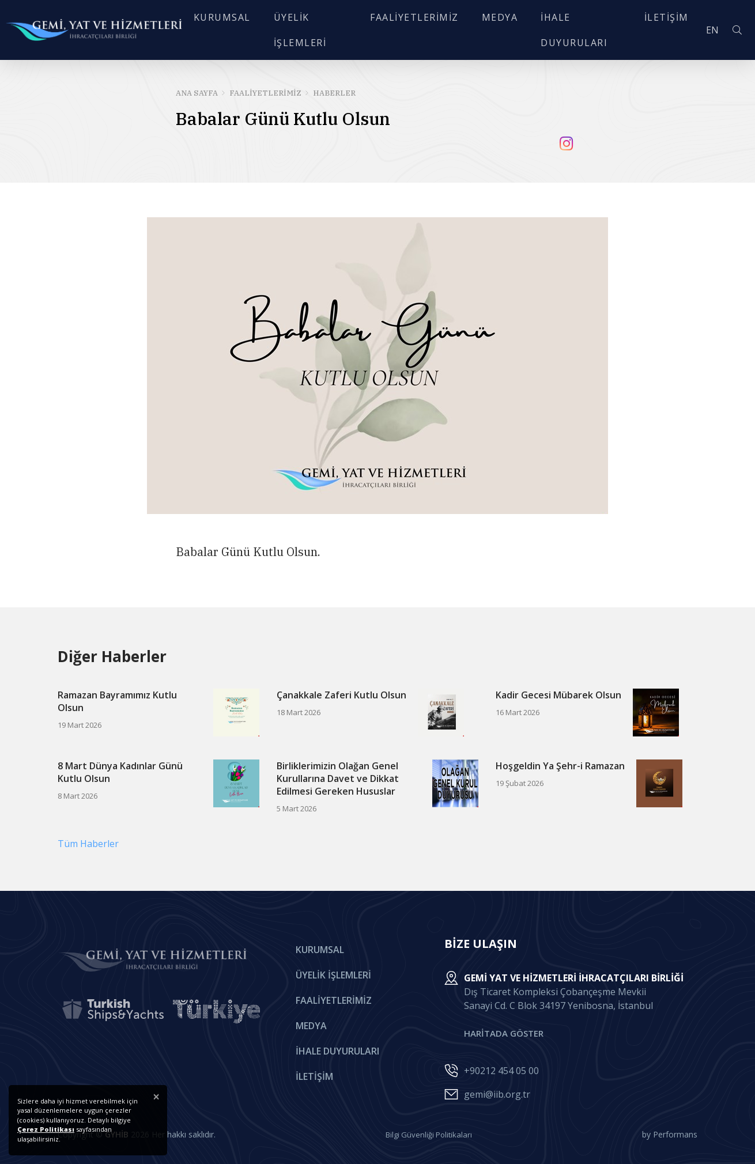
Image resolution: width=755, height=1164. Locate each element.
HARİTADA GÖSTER (503, 1033)
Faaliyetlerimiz (334, 1000)
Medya (311, 1025)
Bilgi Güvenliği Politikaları (429, 1134)
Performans (675, 1134)
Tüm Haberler (88, 843)
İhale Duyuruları (337, 1051)
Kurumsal (320, 949)
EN (697, 31)
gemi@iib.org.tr (497, 1094)
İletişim (314, 1076)
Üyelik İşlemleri (333, 975)
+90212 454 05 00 (501, 1070)
